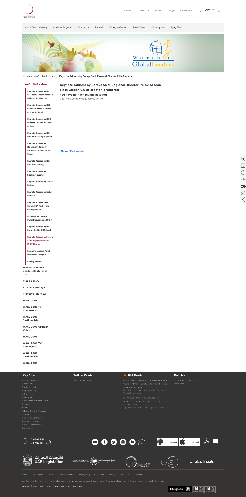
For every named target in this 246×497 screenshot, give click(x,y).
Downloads (178, 384)
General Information (32, 425)
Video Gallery (31, 281)
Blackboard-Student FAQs (35, 401)
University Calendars (32, 418)
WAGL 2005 (30, 363)
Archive (25, 475)
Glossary (111, 475)
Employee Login (30, 390)
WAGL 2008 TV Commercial (32, 309)
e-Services (129, 10)
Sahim (25, 408)
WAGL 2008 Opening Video (35, 328)
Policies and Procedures (185, 380)
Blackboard (27, 397)
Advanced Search (31, 421)
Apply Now (176, 27)
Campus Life (83, 27)
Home (26, 76)
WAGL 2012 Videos (44, 76)
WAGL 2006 (30, 337)
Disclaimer (51, 475)
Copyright (138, 475)
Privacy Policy (84, 475)
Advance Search (186, 10)
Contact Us (159, 10)
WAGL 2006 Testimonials (30, 355)
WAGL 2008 (30, 300)
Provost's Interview (34, 294)
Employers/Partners (118, 27)
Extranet (26, 404)
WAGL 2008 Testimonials (30, 319)
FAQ (128, 475)
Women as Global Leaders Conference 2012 (35, 271)
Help (121, 475)
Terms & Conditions (67, 475)
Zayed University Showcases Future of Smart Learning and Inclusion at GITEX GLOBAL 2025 (145, 401)
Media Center (139, 27)
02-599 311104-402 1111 (37, 441)
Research (99, 27)
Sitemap (26, 414)
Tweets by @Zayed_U (83, 380)
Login (171, 10)
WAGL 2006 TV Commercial (32, 345)
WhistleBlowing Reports (34, 411)
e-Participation (158, 27)
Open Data (144, 10)
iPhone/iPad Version (72, 151)
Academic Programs (62, 27)
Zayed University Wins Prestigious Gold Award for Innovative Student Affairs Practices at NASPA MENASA (145, 383)
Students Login (29, 387)
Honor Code (99, 475)
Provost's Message (34, 287)
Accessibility (38, 475)
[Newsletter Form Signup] (71, 442)
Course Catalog (29, 380)
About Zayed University (36, 27)
